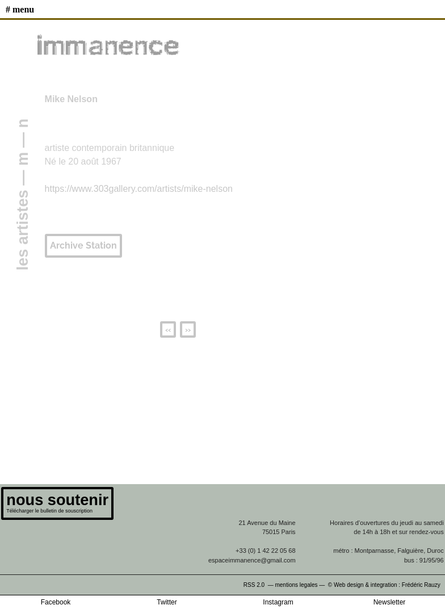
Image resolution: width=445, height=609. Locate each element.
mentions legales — (300, 585)
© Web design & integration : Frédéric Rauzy (386, 585)
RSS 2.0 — (259, 585)
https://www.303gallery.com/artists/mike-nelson (139, 189)
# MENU (20, 9)
